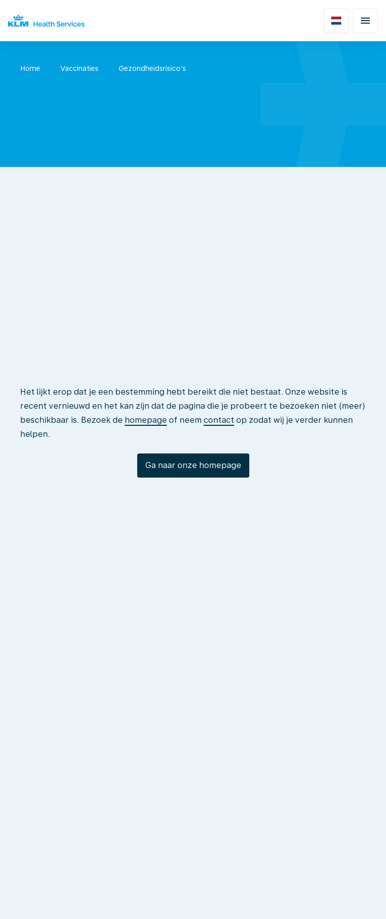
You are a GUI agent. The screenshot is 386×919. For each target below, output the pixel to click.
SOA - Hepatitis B (236, 68)
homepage (146, 420)
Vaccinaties (79, 68)
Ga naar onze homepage (193, 465)
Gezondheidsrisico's (152, 68)
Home (30, 68)
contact (219, 420)
